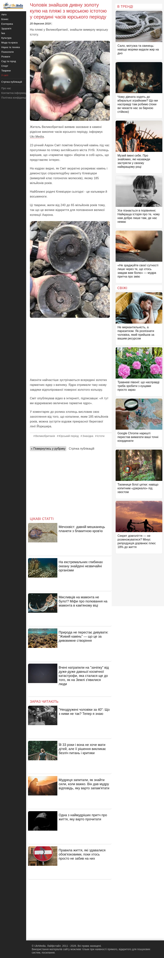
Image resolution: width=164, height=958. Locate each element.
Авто (4, 14)
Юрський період (69, 435)
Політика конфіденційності (17, 97)
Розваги (5, 56)
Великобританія (45, 435)
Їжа (3, 33)
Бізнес (4, 19)
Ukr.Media (37, 136)
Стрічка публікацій (81, 448)
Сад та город (8, 61)
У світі (4, 75)
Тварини (6, 70)
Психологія (7, 51)
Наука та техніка (10, 47)
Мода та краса (9, 42)
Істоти (100, 435)
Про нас (6, 88)
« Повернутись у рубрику (48, 448)
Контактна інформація (14, 92)
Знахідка (87, 435)
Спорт (4, 66)
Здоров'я (6, 28)
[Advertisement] (70, 348)
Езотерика (7, 23)
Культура (6, 37)
